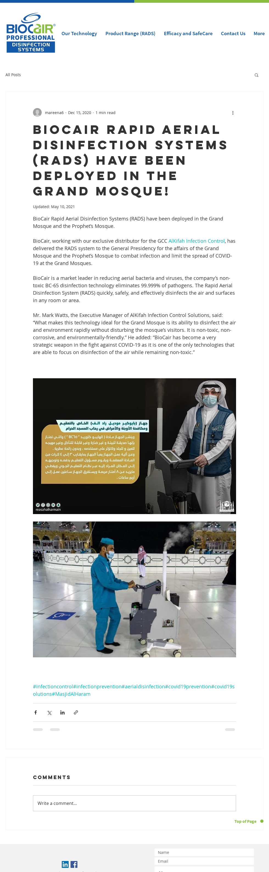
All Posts (13, 74)
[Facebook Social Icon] (74, 864)
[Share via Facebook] (35, 712)
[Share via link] (76, 712)
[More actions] (232, 112)
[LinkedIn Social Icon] (65, 864)
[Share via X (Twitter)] (49, 712)
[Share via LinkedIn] (62, 712)
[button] (256, 75)
